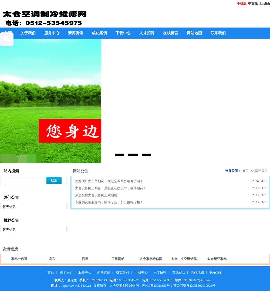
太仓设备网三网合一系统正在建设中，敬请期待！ (110, 188)
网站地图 (194, 33)
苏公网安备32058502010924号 (194, 285)
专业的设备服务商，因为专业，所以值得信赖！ (109, 202)
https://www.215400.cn (76, 285)
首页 (245, 171)
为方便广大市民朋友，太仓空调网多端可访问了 (109, 181)
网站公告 (261, 171)
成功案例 (99, 33)
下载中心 (123, 33)
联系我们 (218, 33)
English (264, 3)
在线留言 (170, 33)
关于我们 (28, 33)
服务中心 (51, 33)
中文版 (253, 3)
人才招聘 (146, 33)
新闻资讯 (75, 33)
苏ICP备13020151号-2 (157, 285)
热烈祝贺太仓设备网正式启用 (96, 195)
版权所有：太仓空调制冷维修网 (116, 285)
